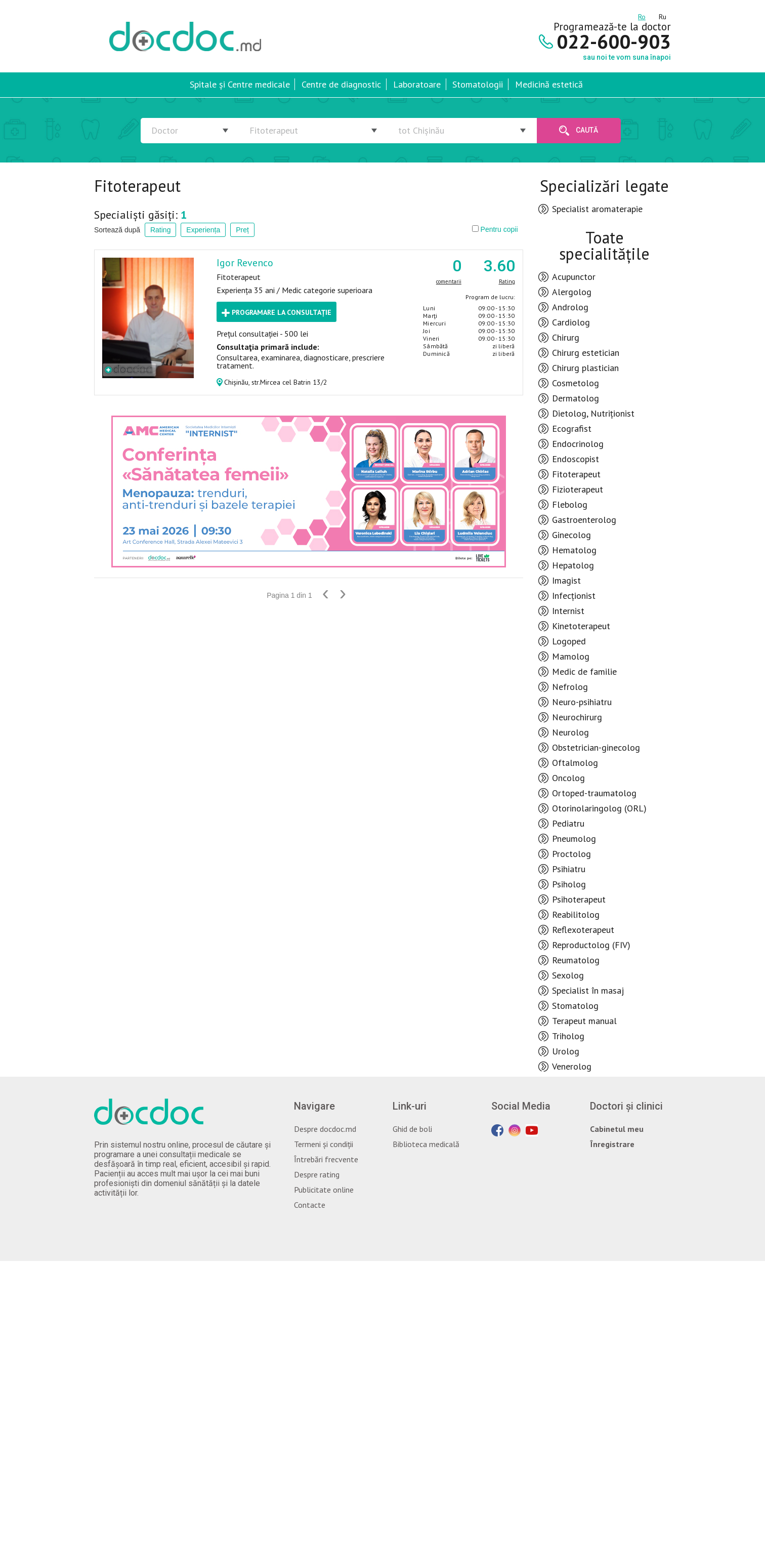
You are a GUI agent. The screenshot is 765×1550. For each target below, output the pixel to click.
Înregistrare (612, 1144)
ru (662, 15)
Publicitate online (324, 1190)
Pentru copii (495, 229)
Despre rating (316, 1174)
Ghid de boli (412, 1129)
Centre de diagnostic (341, 84)
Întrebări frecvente (326, 1159)
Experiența (203, 230)
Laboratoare (417, 84)
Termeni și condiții (323, 1144)
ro (642, 15)
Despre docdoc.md (325, 1129)
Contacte (309, 1205)
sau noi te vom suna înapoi (627, 57)
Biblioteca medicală (426, 1144)
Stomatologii (477, 84)
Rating (160, 230)
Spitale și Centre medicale (240, 84)
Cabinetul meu (617, 1129)
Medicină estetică (549, 84)
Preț (242, 230)
